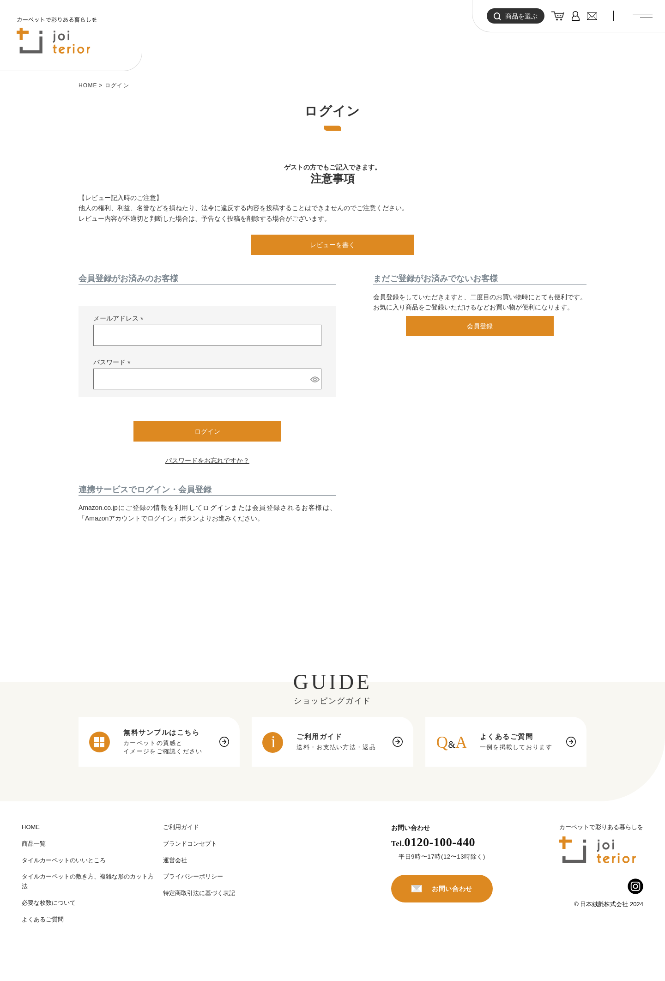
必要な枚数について (49, 902)
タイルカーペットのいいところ (64, 860)
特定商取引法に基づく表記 (199, 893)
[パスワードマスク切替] (314, 379)
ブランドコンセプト (190, 843)
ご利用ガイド (181, 827)
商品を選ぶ (516, 16)
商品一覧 (34, 843)
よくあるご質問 (43, 919)
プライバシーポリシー (193, 876)
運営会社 (175, 860)
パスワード (113, 362)
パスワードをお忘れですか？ (207, 460)
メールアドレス (120, 318)
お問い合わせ (441, 888)
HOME (88, 85)
